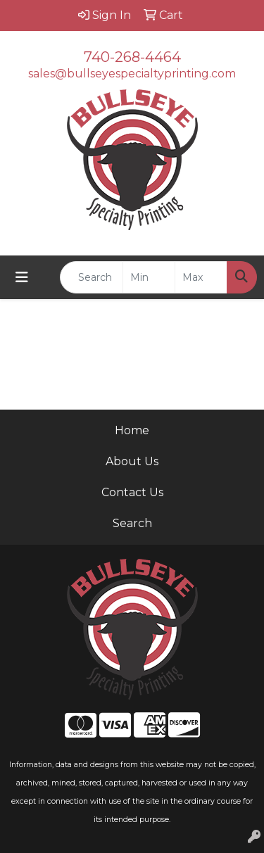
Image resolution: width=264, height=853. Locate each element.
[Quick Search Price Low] (148, 277)
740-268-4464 (132, 57)
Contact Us (132, 492)
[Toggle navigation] (22, 277)
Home (132, 430)
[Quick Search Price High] (201, 277)
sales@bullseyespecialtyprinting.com (132, 73)
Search (132, 523)
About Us (132, 461)
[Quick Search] (91, 277)
